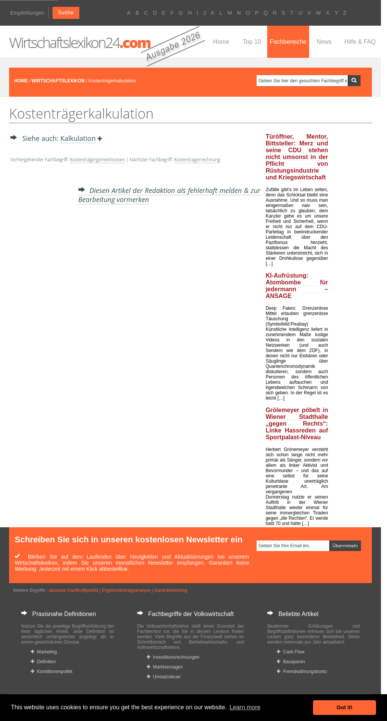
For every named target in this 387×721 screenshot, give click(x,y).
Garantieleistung (170, 590)
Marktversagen (165, 667)
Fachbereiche (288, 42)
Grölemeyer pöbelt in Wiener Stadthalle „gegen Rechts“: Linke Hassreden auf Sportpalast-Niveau (297, 423)
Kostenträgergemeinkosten (97, 159)
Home (221, 42)
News (323, 42)
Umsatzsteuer (164, 676)
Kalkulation (78, 138)
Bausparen (291, 661)
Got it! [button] (345, 707)
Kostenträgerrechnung (197, 159)
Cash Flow (290, 652)
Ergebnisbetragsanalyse (126, 590)
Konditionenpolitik (52, 671)
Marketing (44, 652)
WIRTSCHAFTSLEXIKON (58, 80)
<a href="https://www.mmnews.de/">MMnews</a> (40, 286)
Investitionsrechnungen (173, 657)
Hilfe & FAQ (360, 42)
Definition (43, 661)
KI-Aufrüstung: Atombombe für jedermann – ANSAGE (297, 285)
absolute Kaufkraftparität (73, 590)
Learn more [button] (244, 707)
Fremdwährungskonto (302, 671)
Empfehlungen (27, 13)
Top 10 (252, 42)
